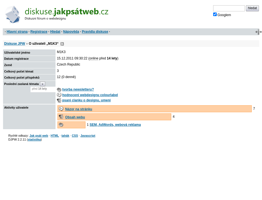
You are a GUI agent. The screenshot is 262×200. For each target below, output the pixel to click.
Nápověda (71, 32)
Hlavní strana (17, 32)
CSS (75, 135)
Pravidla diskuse (95, 32)
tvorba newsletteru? (78, 89)
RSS (62, 44)
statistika (34, 139)
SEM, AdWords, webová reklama (115, 125)
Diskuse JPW (14, 44)
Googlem (222, 14)
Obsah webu (75, 117)
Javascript (87, 135)
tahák (65, 135)
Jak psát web (38, 135)
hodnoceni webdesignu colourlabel (90, 95)
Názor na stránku (78, 109)
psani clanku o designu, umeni (86, 100)
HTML (55, 135)
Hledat (55, 32)
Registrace (38, 32)
